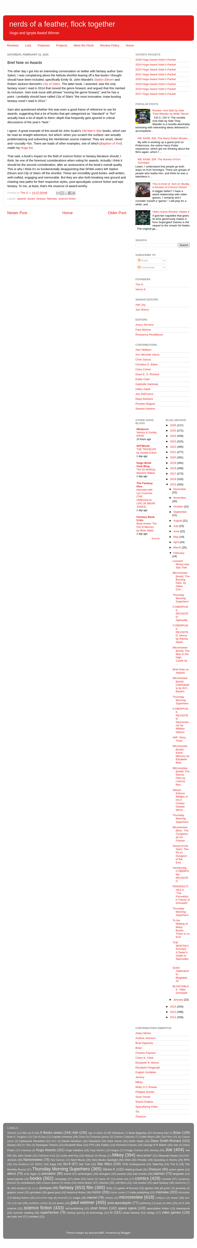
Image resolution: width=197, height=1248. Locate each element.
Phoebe (142, 1159)
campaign (61, 1178)
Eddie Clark (142, 379)
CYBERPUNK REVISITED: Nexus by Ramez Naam (180, 634)
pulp (159, 1203)
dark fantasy (160, 1182)
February (178, 553)
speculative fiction (158, 1208)
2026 (173, 425)
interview (162, 1192)
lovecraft (62, 1197)
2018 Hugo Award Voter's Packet (155, 88)
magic (76, 1197)
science (12, 1208)
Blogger (125, 1232)
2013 (173, 1011)
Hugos (115, 1150)
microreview (131, 1197)
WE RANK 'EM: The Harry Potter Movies (162, 138)
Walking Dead (133, 1169)
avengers (104, 1173)
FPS (91, 1144)
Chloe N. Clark (144, 1057)
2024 (173, 435)
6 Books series (51, 1132)
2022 (173, 446)
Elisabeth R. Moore (147, 1062)
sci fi (181, 1203)
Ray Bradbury (21, 1164)
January (178, 999)
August (178, 520)
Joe (168, 1149)
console (166, 1178)
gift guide (165, 1188)
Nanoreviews (33, 1159)
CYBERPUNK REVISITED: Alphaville (180, 613)
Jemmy (139, 1077)
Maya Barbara (144, 398)
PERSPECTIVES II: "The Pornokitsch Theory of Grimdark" (181, 895)
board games (15, 1178)
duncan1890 (96, 1232)
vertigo (151, 1212)
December (179, 489)
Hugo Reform (97, 1150)
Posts (143, 260)
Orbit (128, 1159)
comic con (122, 1178)
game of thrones (128, 1188)
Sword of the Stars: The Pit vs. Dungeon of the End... (180, 854)
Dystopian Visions (47, 1144)
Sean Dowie (142, 1096)
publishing (145, 1203)
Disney (11, 1144)
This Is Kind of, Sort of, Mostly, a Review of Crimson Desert (171, 185)
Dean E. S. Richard (147, 374)
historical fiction (76, 1192)
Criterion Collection (124, 1136)
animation (48, 1173)
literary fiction (20, 1197)
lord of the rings (44, 1197)
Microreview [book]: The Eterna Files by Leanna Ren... (181, 776)
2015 (173, 484)
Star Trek (84, 1164)
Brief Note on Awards (181, 671)
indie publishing (139, 1192)
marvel (92, 1197)
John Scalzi (24, 1155)
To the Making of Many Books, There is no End (181, 929)
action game (176, 1169)
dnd (33, 1188)
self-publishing (74, 1208)
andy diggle (30, 1173)
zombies (34, 1216)
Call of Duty (39, 1136)
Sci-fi (66, 1164)
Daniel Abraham (71, 1141)
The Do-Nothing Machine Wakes (145, 471)
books (31, 198)
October (178, 506)
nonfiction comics (38, 1203)
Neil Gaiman (58, 1160)
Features (44, 45)
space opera (127, 1208)
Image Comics (134, 1150)
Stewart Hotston (145, 408)
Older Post (117, 213)
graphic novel (15, 1192)
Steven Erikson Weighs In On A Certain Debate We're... (180, 799)
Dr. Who (26, 1145)
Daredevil (94, 1141)
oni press (58, 1203)
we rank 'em (14, 1216)
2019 (173, 462)
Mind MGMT (144, 1155)
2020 (173, 457)
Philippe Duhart (144, 1091)
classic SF (104, 1179)
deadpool (22, 1188)
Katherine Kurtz (46, 1155)
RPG (187, 1159)
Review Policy (109, 45)
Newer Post (17, 213)
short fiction (99, 1208)
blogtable (178, 1173)
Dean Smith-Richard (166, 1141)
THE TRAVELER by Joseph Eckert (146, 451)
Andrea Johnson (145, 1038)
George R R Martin (155, 1144)
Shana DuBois (144, 1101)
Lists (28, 45)
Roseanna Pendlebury (149, 334)
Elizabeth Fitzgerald (147, 1067)
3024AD (11, 1133)
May (176, 536)
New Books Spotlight (105, 1159)
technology (96, 1212)
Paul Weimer (143, 329)
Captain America (62, 1136)
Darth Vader (136, 1141)
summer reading (23, 1212)
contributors (28, 1182)
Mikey (139, 1082)
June (176, 531)
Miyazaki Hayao (168, 1155)
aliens (11, 1173)
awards (21, 198)
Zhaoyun (140, 1116)
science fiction (67, 198)
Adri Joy (140, 304)
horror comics (118, 1192)
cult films (120, 1182)
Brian (138, 1047)
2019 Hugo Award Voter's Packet (155, 84)
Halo (176, 1145)
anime (67, 1173)
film (90, 1187)
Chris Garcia (143, 359)
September (180, 511)
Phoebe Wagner (145, 403)
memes (109, 1197)
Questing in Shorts (165, 1159)
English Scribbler (145, 1072)
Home (130, 45)
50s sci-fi (27, 1132)
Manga (102, 1155)
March (177, 547)
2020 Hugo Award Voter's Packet (155, 79)
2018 (173, 468)
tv (111, 1212)
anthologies (85, 1173)
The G (139, 284)
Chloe (82, 1136)
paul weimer (82, 1202)
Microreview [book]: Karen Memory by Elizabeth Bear (181, 754)
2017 (173, 473)
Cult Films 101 (169, 1136)
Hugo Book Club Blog (143, 464)
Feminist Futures (126, 1144)
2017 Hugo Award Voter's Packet (155, 93)
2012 (173, 1017)
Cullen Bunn (147, 1136)
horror (96, 1192)
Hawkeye (26, 1150)
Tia (137, 1111)
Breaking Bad (160, 1133)
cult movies (140, 1182)
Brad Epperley (144, 1043)
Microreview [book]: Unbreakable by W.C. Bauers (181, 685)
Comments (146, 267)
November (179, 497)
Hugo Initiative (74, 1150)
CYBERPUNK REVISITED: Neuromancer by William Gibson (181, 720)
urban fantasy (131, 1212)
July (176, 525)
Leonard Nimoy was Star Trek (181, 564)
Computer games (99, 1136)
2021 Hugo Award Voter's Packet (155, 74)
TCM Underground (133, 1164)
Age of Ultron (95, 1133)
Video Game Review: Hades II (170, 211)
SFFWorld (143, 445)
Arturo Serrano (144, 324)
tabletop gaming (76, 1212)
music (174, 1197)
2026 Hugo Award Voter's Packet (155, 59)
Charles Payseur (145, 1052)
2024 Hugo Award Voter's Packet (155, 64)
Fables (105, 1144)
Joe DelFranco (144, 393)
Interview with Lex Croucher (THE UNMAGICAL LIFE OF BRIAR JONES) (145, 498)
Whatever (142, 429)
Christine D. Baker (146, 364)
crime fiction (84, 1182)
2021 (173, 452)
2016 (173, 479)
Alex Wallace (143, 349)
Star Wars (104, 1164)
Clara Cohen (143, 369)
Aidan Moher (143, 1033)
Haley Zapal (142, 389)
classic (90, 1179)
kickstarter (184, 1192)
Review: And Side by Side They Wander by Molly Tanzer (170, 112)
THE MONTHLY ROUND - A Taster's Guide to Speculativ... (181, 952)
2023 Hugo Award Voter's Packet (155, 69)
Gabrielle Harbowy (146, 384)
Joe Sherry (142, 309)
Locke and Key (69, 1155)
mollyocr (160, 1197)
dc (8, 1188)
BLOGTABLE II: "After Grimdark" (181, 989)
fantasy (41, 198)
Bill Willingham (116, 1133)
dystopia (45, 1188)
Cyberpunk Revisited (32, 1141)
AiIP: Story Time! (179, 739)
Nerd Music (78, 1159)
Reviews (13, 45)
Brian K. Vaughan (17, 1136)
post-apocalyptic (120, 1203)
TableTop (157, 1164)
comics (142, 1178)
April (176, 542)
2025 (173, 430)
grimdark (35, 1192)
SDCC (39, 1164)
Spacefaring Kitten (146, 1106)
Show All (156, 539)
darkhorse (180, 1182)
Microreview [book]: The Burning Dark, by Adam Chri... (181, 581)
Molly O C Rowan (146, 1087)
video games (171, 1212)
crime (67, 1182)
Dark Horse (114, 1141)
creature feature (50, 1182)
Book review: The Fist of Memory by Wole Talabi (146, 527)
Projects (61, 45)
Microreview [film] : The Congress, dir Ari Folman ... (181, 834)
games (149, 1188)
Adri (75, 1132)
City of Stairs (51, 84)
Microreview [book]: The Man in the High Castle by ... (181, 656)
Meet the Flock (84, 45)
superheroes (49, 1212)
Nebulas (52, 198)
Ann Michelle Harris (147, 354)
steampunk (183, 1208)
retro (169, 1203)
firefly (109, 1188)
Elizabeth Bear (73, 1144)
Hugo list (27, 147)
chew (76, 1178)
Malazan (89, 1155)
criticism (104, 1182)
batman (159, 1173)
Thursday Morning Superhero (181, 598)
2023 (173, 441)
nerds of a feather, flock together (62, 24)
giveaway (181, 1188)
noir (19, 1203)
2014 (173, 1006)
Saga (53, 1164)
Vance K (140, 289)
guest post (53, 1192)
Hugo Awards (46, 1150)
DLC (54, 1141)
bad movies (140, 1173)
